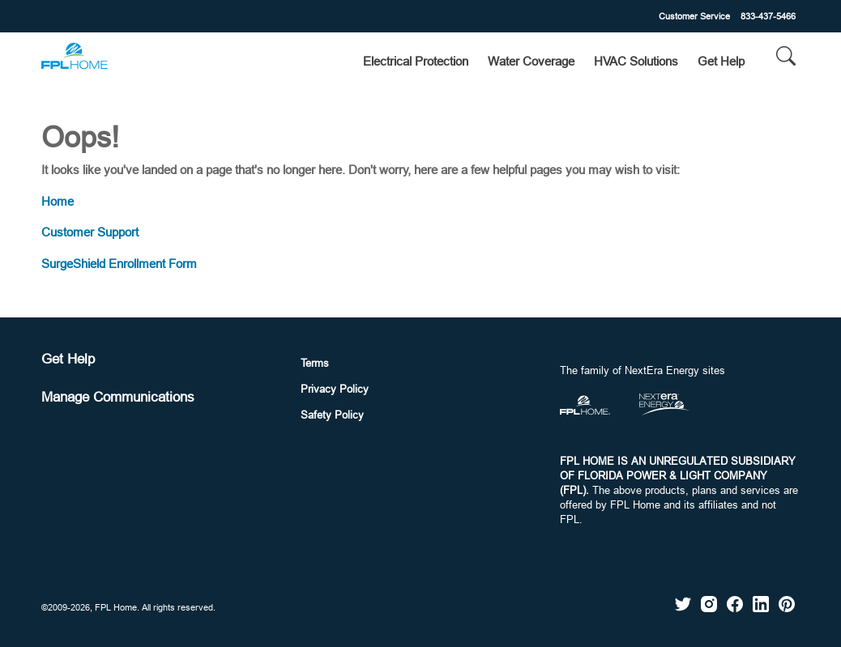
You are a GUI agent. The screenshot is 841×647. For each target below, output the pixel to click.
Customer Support (90, 232)
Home (57, 201)
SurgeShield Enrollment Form (119, 263)
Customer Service (694, 16)
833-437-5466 (768, 16)
